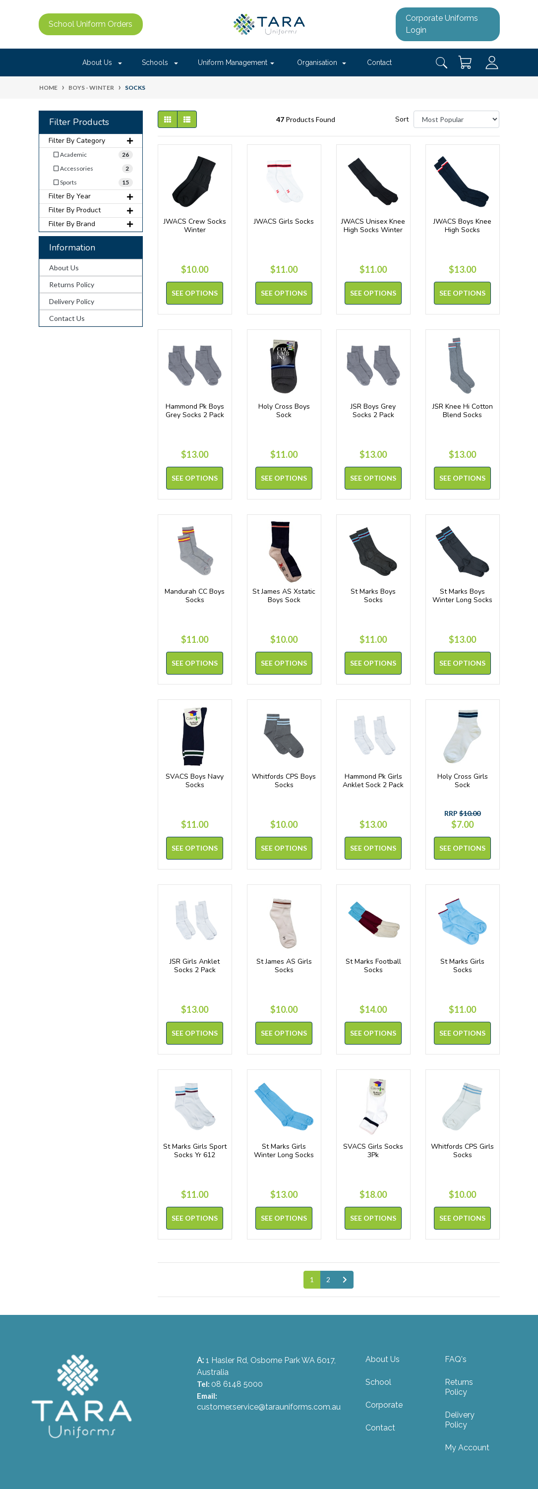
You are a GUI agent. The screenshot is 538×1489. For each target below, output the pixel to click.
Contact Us (67, 318)
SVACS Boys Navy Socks (195, 781)
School (378, 1382)
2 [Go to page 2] (328, 1279)
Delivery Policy (71, 301)
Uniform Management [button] (232, 62)
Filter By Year (91, 196)
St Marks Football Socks (373, 966)
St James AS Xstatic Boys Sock (283, 596)
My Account (467, 1447)
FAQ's (456, 1359)
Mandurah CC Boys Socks (195, 596)
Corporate (384, 1405)
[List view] (187, 119)
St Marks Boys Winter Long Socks (462, 596)
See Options (195, 293)
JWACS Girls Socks (284, 221)
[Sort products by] (456, 119)
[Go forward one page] (345, 1280)
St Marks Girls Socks (462, 966)
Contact (379, 62)
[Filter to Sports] (90, 182)
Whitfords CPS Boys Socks (284, 781)
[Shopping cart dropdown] (465, 62)
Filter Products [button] (79, 122)
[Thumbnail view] (168, 119)
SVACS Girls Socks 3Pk (373, 1151)
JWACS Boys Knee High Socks (462, 226)
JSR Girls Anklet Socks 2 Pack (195, 966)
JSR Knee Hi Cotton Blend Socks (462, 411)
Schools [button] (155, 62)
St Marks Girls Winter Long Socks (284, 1151)
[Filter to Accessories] (90, 169)
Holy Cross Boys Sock (284, 411)
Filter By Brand (91, 224)
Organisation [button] (317, 62)
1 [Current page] (312, 1279)
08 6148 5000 (237, 1384)
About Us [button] (97, 62)
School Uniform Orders (90, 24)
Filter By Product (91, 210)
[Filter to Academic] (90, 155)
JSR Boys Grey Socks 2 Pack (373, 411)
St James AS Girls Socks (284, 966)
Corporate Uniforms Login (442, 24)
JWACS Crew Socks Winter (195, 226)
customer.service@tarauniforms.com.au (269, 1407)
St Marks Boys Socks (373, 596)
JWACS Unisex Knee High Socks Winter (373, 226)
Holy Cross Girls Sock (462, 781)
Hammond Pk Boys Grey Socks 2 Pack (195, 411)
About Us (64, 267)
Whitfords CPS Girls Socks (462, 1151)
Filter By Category (91, 140)
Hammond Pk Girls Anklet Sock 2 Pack (373, 781)
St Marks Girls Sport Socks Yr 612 (195, 1151)
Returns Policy (71, 284)
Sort (402, 119)
